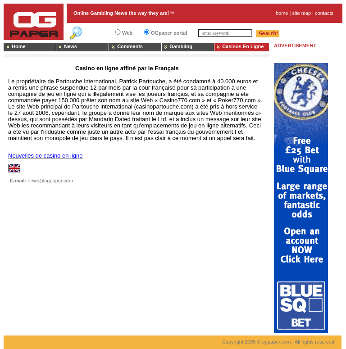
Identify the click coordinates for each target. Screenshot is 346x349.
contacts (324, 13)
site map (301, 13)
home (282, 13)
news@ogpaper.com (50, 180)
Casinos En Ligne (243, 46)
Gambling (180, 46)
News (70, 46)
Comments (130, 46)
